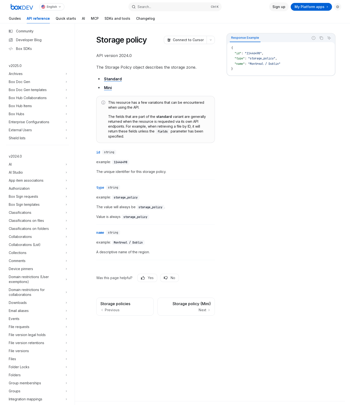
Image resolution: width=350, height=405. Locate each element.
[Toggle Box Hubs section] (37, 114)
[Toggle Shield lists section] (37, 138)
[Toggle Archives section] (37, 74)
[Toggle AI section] (37, 164)
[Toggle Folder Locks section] (37, 367)
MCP (95, 19)
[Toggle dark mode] (337, 6)
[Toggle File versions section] (37, 351)
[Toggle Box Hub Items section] (37, 106)
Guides (15, 19)
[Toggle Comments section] (37, 261)
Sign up (278, 7)
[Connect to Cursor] (185, 40)
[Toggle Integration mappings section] (37, 399)
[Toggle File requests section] (37, 327)
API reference (38, 19)
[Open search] (175, 6)
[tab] (245, 38)
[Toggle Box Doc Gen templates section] (37, 90)
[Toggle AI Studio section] (37, 172)
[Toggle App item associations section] (37, 180)
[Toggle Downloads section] (37, 303)
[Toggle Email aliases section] (37, 311)
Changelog (145, 19)
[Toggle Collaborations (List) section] (37, 245)
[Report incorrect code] (313, 38)
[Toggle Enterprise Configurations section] (37, 122)
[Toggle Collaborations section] (37, 237)
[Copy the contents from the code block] (321, 38)
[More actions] (211, 40)
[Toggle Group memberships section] (37, 383)
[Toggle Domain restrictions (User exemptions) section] (37, 279)
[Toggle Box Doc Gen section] (37, 82)
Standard (113, 78)
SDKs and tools (117, 19)
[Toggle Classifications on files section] (37, 221)
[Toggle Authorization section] (37, 188)
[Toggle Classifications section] (37, 213)
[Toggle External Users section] (37, 130)
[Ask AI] (329, 38)
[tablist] (267, 38)
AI (83, 19)
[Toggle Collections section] (37, 253)
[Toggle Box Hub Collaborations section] (37, 98)
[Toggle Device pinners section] (37, 269)
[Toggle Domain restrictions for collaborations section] (37, 292)
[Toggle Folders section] (37, 375)
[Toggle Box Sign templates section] (37, 204)
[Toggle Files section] (37, 359)
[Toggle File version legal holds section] (37, 335)
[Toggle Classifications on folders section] (37, 229)
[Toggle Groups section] (37, 391)
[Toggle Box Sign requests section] (37, 196)
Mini (108, 87)
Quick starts (66, 19)
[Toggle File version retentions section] (37, 343)
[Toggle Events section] (37, 319)
